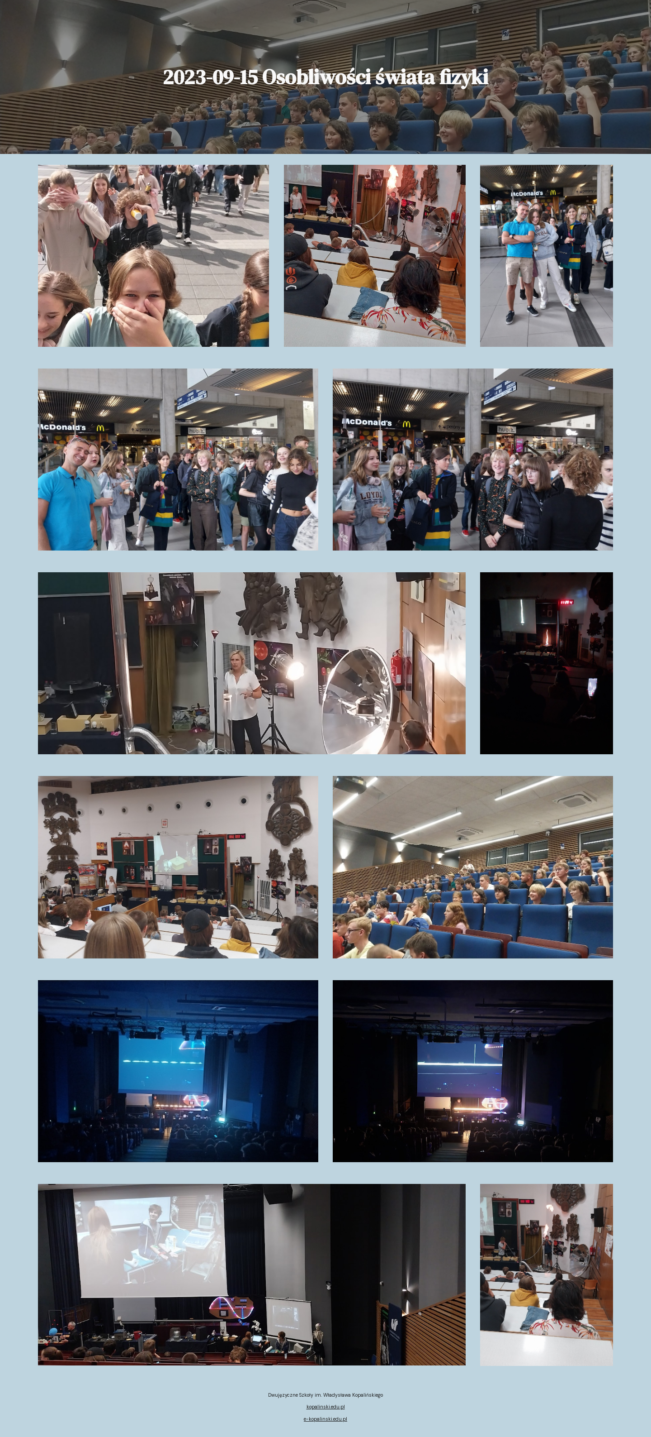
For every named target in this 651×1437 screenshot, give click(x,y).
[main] (326, 77)
